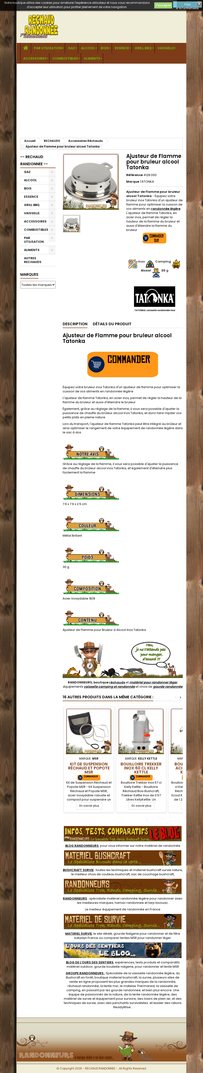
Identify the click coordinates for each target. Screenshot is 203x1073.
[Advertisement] (101, 99)
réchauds (117, 682)
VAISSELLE (166, 48)
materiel (157, 870)
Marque (132, 182)
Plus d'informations (187, 5)
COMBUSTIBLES (65, 58)
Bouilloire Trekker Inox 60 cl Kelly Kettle (141, 768)
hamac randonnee (129, 902)
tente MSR (171, 966)
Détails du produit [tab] (112, 324)
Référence (134, 175)
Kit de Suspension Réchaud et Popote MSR (89, 768)
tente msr (111, 986)
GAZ (71, 48)
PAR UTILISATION (48, 48)
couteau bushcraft (116, 874)
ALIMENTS (92, 58)
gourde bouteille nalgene (114, 966)
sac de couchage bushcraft (152, 874)
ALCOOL (88, 48)
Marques (29, 274)
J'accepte (163, 5)
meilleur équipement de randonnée (116, 909)
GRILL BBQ (143, 48)
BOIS (105, 48)
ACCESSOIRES (34, 58)
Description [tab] (75, 324)
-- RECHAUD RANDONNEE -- (34, 160)
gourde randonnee (126, 990)
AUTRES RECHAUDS (32, 260)
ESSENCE (122, 48)
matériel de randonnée (162, 845)
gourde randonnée (168, 686)
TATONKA (147, 181)
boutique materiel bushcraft (115, 977)
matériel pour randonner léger (153, 682)
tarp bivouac (158, 902)
